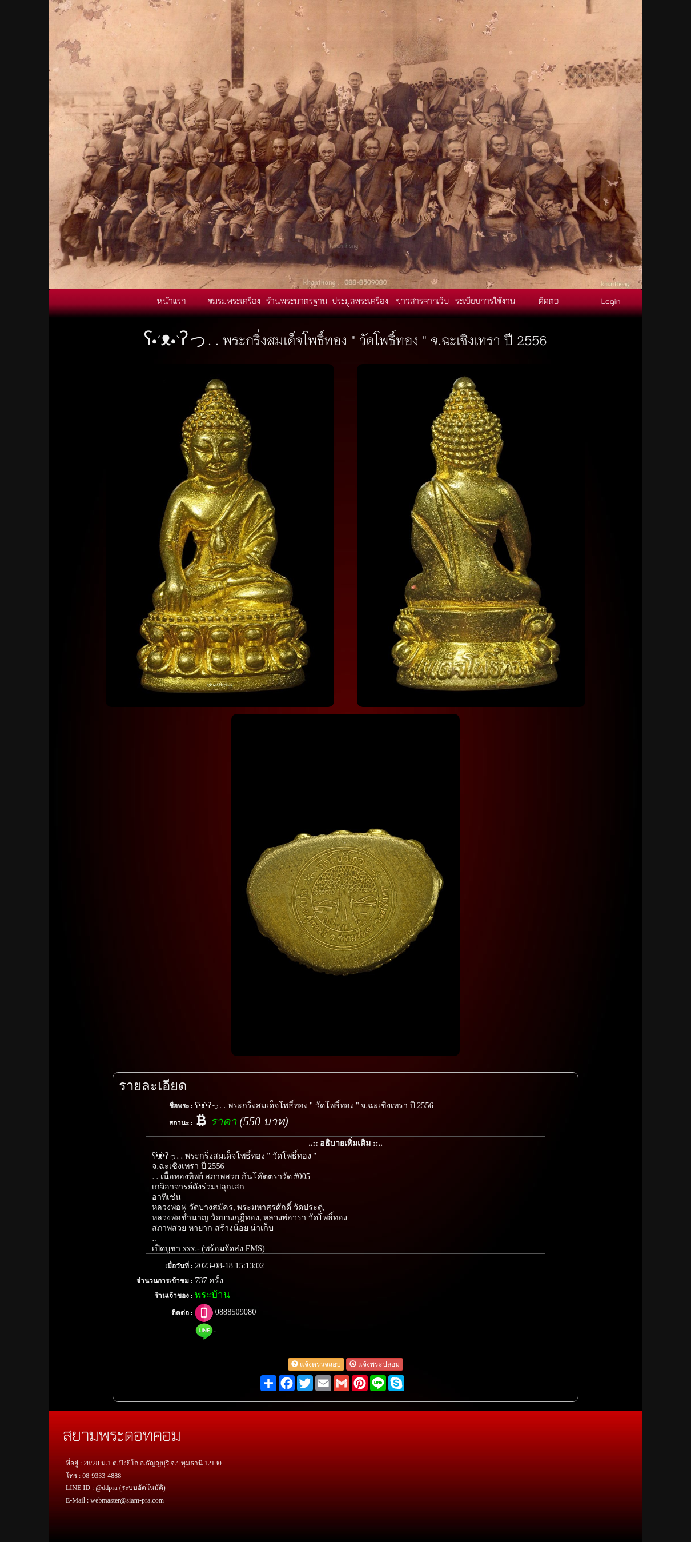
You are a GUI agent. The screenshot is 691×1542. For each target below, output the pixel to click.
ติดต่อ (549, 300)
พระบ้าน (212, 1294)
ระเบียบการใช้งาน (485, 300)
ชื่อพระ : (181, 1106)
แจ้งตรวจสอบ (316, 1364)
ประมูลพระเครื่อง (360, 300)
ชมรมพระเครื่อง (234, 300)
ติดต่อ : (182, 1313)
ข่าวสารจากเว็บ (422, 300)
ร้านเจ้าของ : (174, 1296)
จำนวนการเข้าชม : (164, 1281)
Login (611, 300)
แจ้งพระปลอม (374, 1364)
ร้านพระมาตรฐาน (297, 300)
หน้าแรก (171, 300)
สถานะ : (181, 1123)
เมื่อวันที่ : (179, 1266)
